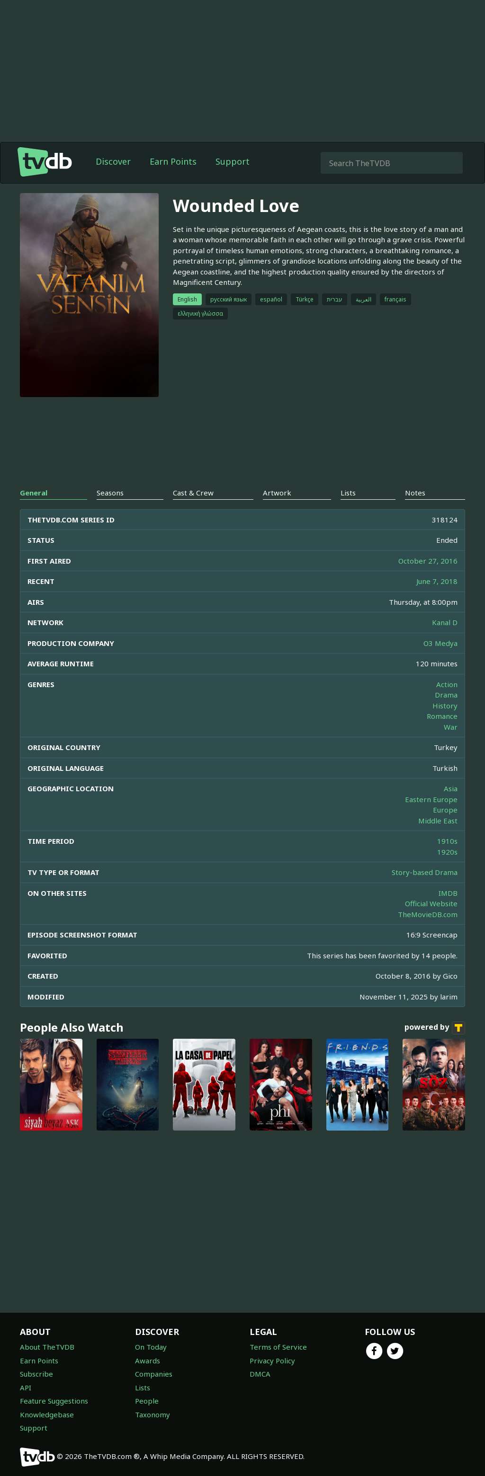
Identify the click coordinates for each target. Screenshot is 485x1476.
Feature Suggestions (54, 1400)
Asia (451, 788)
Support (233, 161)
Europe (445, 809)
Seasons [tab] (110, 492)
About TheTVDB (47, 1347)
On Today (151, 1347)
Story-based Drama (425, 872)
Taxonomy (152, 1414)
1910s (447, 841)
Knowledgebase (47, 1414)
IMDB (448, 893)
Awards (147, 1360)
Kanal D (445, 622)
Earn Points (173, 161)
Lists (142, 1387)
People (147, 1400)
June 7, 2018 (437, 581)
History (445, 705)
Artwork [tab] (277, 492)
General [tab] (33, 492)
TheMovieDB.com (428, 914)
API (25, 1387)
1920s (447, 852)
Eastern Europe (431, 799)
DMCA (260, 1374)
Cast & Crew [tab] (193, 492)
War (451, 727)
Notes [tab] (415, 492)
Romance (442, 716)
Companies (153, 1374)
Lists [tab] (348, 492)
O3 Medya (440, 643)
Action (447, 684)
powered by (434, 1027)
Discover (113, 161)
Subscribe (36, 1374)
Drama (446, 694)
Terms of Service (278, 1347)
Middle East (438, 820)
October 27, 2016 (428, 561)
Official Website (431, 903)
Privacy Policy (272, 1360)
